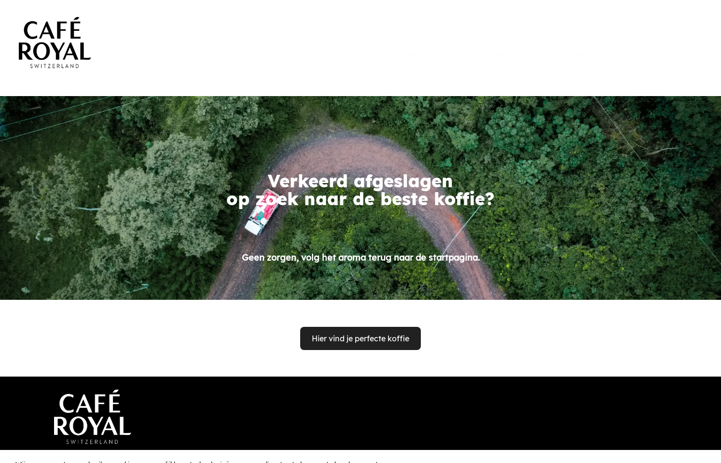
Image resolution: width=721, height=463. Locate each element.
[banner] (360, 35)
